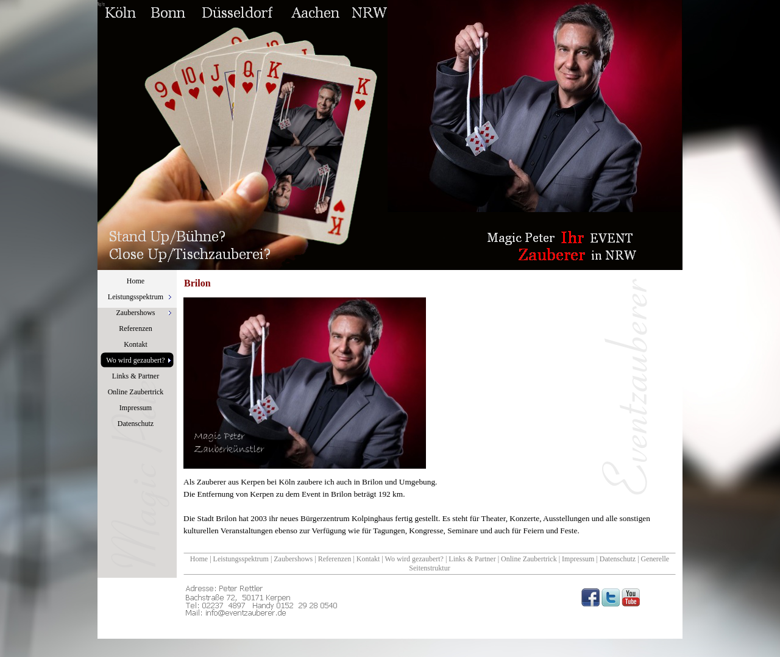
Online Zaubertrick (529, 559)
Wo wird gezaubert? (414, 559)
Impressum (578, 559)
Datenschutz (618, 559)
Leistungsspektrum (241, 559)
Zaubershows (293, 559)
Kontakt (368, 559)
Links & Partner (471, 559)
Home (199, 559)
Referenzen (335, 559)
